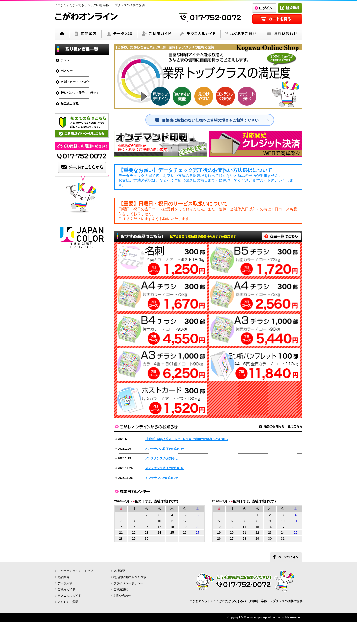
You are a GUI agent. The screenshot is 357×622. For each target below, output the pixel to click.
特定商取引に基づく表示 (129, 577)
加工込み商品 (70, 103)
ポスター (67, 71)
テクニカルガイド (69, 595)
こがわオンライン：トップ (75, 571)
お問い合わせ (122, 595)
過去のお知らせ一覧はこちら (283, 426)
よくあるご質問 (68, 602)
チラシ (65, 60)
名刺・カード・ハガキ (75, 82)
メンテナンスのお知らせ (161, 458)
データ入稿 (65, 583)
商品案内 (63, 577)
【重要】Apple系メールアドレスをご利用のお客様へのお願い (186, 439)
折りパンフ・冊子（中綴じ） (80, 93)
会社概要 (119, 571)
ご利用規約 (120, 589)
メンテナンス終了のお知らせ (164, 448)
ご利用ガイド (66, 589)
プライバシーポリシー (128, 583)
